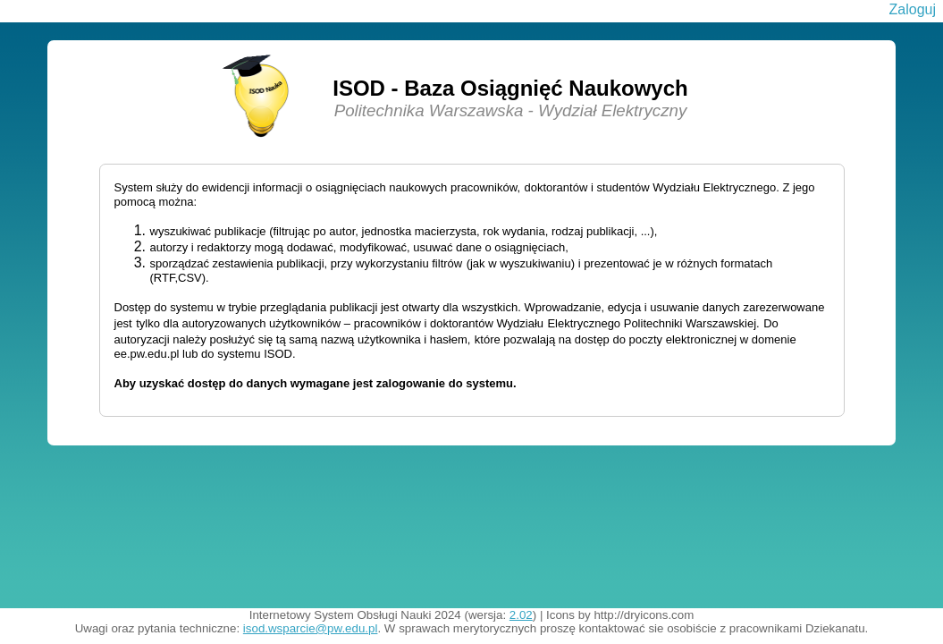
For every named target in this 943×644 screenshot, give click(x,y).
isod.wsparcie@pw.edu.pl (310, 628)
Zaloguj (912, 9)
